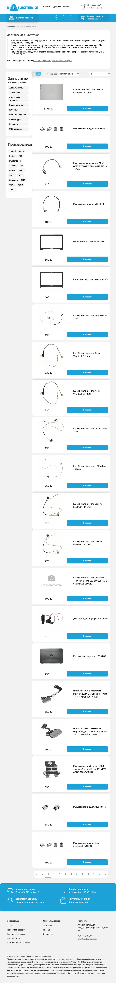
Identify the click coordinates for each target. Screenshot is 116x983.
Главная (10, 26)
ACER (21, 151)
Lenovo (12, 170)
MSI (20, 156)
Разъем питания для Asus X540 (89, 128)
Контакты (47, 7)
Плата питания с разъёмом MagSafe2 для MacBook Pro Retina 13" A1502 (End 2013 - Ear (90, 693)
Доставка (57, 7)
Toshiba (13, 166)
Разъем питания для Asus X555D (89, 807)
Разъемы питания (17, 114)
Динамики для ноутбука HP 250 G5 (90, 618)
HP (21, 166)
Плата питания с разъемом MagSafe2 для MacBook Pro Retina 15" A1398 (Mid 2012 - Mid (90, 731)
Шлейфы (13, 110)
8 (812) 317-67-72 (86, 936)
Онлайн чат (47, 934)
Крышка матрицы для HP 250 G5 (89, 656)
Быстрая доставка (25, 889)
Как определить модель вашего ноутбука (52, 60)
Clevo (11, 185)
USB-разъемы (15, 129)
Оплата (66, 7)
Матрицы (13, 124)
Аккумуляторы (16, 88)
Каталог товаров (21, 18)
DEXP (20, 175)
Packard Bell (15, 161)
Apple (12, 190)
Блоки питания (16, 105)
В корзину (87, 109)
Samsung (13, 180)
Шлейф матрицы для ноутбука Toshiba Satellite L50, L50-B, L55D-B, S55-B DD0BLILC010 (90, 580)
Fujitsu (12, 156)
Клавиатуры (15, 119)
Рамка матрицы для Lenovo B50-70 (90, 279)
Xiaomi (12, 151)
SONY (12, 175)
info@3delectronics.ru (87, 939)
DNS (23, 180)
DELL (21, 170)
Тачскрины (14, 92)
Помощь (46, 930)
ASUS (20, 185)
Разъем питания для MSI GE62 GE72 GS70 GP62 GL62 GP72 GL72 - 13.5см (90, 166)
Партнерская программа (18, 942)
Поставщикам (13, 938)
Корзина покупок (95, 16)
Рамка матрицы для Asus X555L (89, 241)
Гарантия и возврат (16, 930)
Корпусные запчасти (14, 98)
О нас (9, 925)
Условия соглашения (17, 934)
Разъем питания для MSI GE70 (88, 204)
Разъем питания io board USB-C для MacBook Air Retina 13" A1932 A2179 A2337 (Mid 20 (89, 769)
